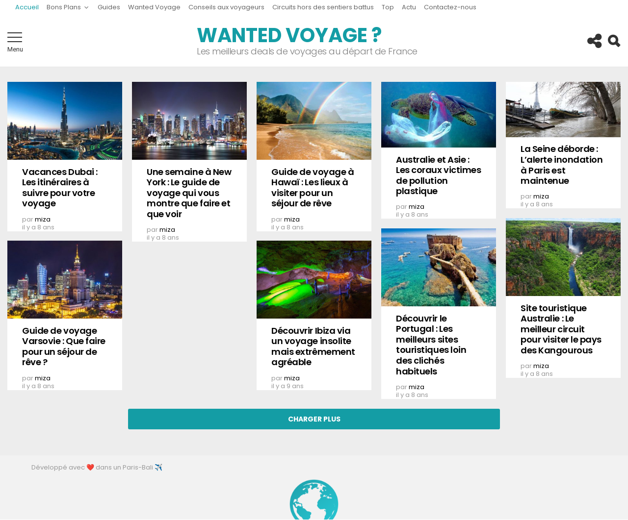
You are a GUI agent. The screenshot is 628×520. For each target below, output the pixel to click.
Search (613, 41)
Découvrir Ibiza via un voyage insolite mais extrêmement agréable (313, 346)
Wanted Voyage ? (289, 35)
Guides (109, 7)
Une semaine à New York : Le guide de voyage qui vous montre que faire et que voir (189, 193)
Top (388, 7)
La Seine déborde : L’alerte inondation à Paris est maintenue (561, 165)
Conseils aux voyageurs (226, 7)
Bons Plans (64, 8)
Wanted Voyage (154, 7)
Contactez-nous (450, 7)
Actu (409, 7)
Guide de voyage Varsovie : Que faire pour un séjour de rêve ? (63, 346)
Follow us (593, 41)
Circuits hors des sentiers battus (323, 7)
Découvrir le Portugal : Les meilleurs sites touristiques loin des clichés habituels (431, 344)
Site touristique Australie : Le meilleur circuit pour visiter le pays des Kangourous (561, 329)
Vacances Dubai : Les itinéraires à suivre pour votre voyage (60, 188)
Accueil (27, 7)
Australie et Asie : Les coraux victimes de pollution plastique (438, 175)
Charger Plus (314, 419)
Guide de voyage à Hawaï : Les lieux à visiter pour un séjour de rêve (312, 188)
